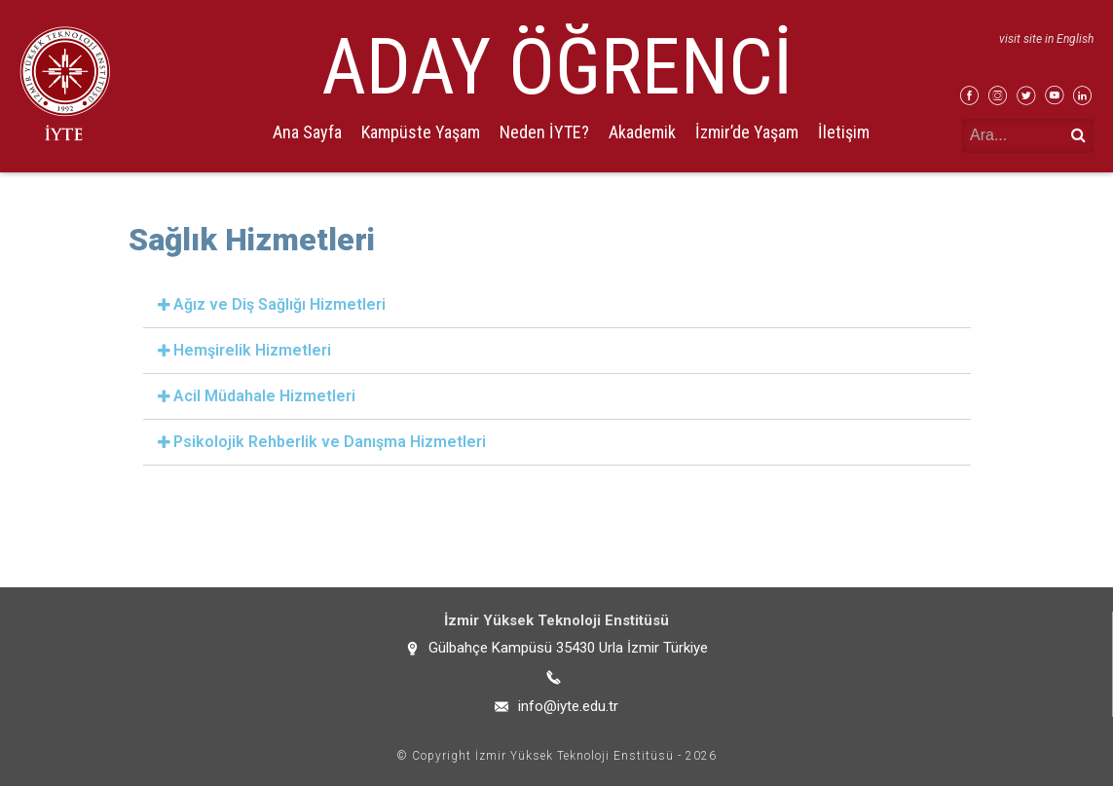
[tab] (557, 305)
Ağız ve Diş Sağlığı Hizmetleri (279, 304)
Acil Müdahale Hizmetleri (264, 396)
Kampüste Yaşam (420, 132)
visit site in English (1046, 39)
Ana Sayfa (307, 132)
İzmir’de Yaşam (746, 132)
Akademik (642, 132)
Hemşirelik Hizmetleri (252, 350)
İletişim (844, 132)
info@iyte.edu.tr (568, 706)
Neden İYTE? (544, 132)
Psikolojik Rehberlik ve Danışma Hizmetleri (329, 441)
